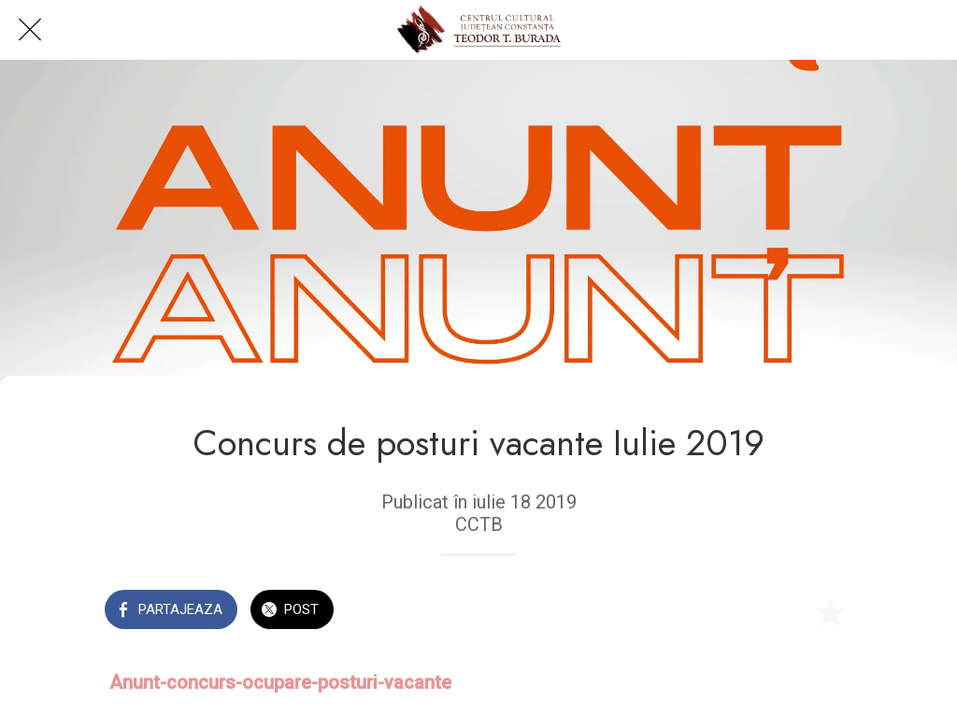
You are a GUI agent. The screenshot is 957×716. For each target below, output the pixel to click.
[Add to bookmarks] (829, 611)
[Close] (30, 30)
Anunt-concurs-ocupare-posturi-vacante (280, 682)
